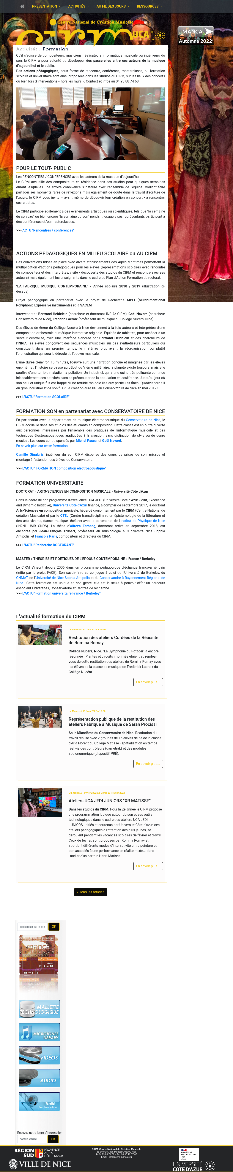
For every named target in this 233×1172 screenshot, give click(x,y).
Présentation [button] (45, 6)
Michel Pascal (87, 441)
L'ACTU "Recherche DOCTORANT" (48, 545)
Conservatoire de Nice (143, 420)
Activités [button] (77, 6)
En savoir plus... (148, 682)
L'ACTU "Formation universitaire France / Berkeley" (61, 593)
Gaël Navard (111, 441)
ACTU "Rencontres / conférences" (48, 230)
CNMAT (22, 578)
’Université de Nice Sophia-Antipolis (62, 578)
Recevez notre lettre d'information (39, 1132)
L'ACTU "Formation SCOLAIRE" (45, 397)
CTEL (64, 516)
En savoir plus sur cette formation (42, 446)
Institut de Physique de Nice (142, 521)
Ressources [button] (148, 6)
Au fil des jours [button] (112, 6)
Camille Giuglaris (30, 454)
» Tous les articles (90, 892)
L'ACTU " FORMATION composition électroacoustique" (64, 468)
